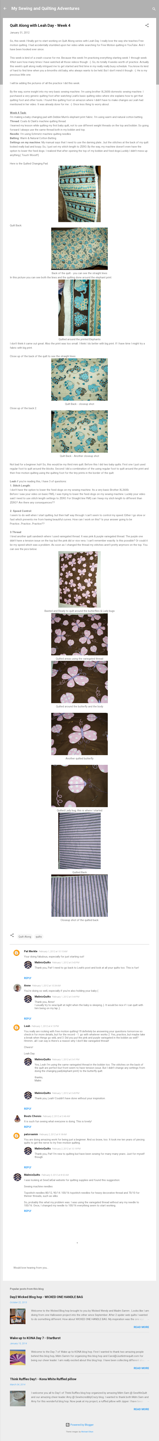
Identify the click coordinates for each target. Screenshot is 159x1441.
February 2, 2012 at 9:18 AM (53, 1134)
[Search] (154, 9)
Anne (27, 985)
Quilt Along (25, 936)
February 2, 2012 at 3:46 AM (56, 1116)
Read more (141, 1327)
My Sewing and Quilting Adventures (45, 8)
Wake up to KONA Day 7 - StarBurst (35, 1338)
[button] (147, 26)
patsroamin (31, 1134)
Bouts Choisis (32, 1116)
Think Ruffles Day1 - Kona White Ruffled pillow (43, 1379)
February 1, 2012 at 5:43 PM (65, 962)
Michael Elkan (87, 1432)
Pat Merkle (30, 951)
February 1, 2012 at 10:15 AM (53, 951)
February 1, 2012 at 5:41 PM (65, 1059)
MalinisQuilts (43, 962)
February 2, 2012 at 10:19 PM (66, 1148)
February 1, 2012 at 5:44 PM (65, 996)
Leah (27, 1026)
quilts (39, 936)
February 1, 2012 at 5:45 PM (65, 1093)
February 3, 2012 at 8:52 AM (55, 1175)
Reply (27, 978)
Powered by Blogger (80, 1424)
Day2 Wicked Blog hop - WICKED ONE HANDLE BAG (46, 1297)
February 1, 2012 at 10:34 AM (46, 985)
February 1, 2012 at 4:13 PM (45, 1026)
